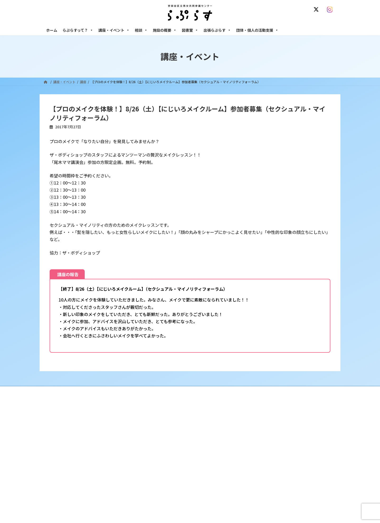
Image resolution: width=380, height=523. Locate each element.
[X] (317, 9)
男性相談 (256, 454)
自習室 (255, 491)
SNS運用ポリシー (267, 391)
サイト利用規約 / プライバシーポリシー (216, 391)
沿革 (153, 422)
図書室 (190, 30)
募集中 (155, 449)
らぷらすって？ (78, 30)
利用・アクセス (161, 431)
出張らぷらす (217, 30)
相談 (141, 30)
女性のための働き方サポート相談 (274, 431)
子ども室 (256, 500)
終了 (153, 459)
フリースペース (261, 482)
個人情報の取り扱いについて (310, 391)
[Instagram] (331, 9)
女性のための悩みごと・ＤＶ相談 (274, 422)
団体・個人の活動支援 (257, 30)
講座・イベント (114, 30)
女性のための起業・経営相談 (271, 463)
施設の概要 (165, 30)
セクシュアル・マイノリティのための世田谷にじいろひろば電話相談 (293, 443)
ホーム (51, 30)
